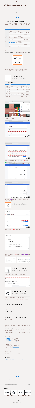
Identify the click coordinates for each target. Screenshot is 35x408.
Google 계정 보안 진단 (8, 340)
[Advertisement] (17, 371)
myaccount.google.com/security (12, 42)
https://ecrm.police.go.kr (16, 347)
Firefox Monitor (8, 339)
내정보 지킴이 (17, 341)
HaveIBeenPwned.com (8, 338)
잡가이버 (17, 1)
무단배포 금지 (20, 402)
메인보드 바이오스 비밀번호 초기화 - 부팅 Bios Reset (9, 383)
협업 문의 (17, 402)
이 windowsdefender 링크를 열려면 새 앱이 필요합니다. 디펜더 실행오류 (11, 384)
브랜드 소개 (14, 402)
